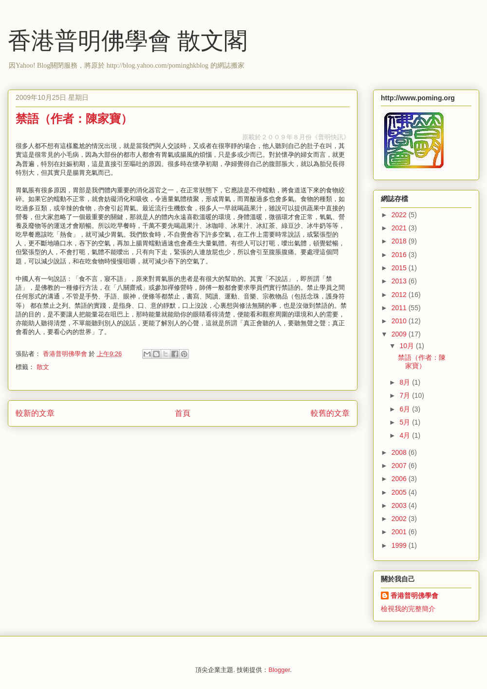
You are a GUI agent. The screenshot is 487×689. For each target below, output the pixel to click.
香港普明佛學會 (414, 595)
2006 (400, 479)
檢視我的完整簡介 (408, 609)
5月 (405, 422)
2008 (400, 452)
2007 (400, 465)
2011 (400, 308)
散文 (43, 367)
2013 (400, 281)
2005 (400, 492)
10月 (407, 346)
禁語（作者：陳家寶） (422, 362)
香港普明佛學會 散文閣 (127, 41)
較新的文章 (35, 413)
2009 (400, 334)
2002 (400, 518)
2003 (400, 505)
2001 (400, 532)
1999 (400, 545)
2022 (400, 215)
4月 (405, 435)
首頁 (182, 413)
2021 (400, 228)
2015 (400, 268)
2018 (400, 241)
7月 (405, 395)
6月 (405, 409)
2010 (400, 321)
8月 (405, 382)
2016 (400, 255)
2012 (400, 294)
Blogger (279, 669)
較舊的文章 (330, 413)
